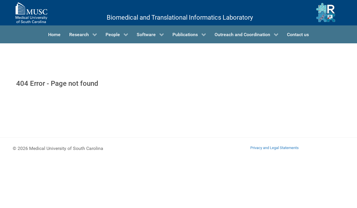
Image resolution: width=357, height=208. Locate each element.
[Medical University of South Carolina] (31, 12)
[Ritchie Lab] (325, 12)
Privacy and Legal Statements (274, 148)
